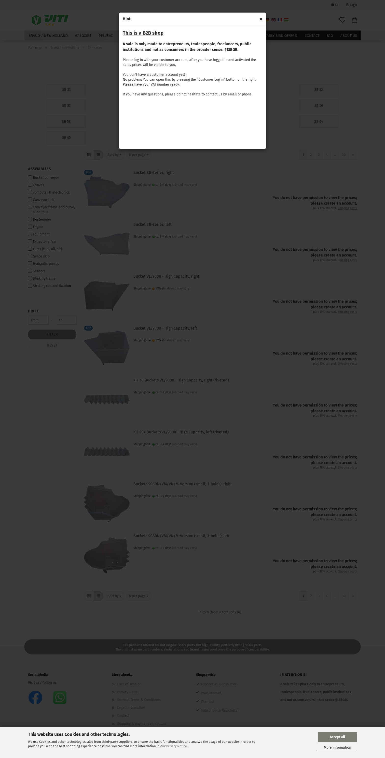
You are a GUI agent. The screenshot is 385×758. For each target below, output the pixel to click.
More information (337, 747)
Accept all (337, 737)
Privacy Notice (176, 746)
